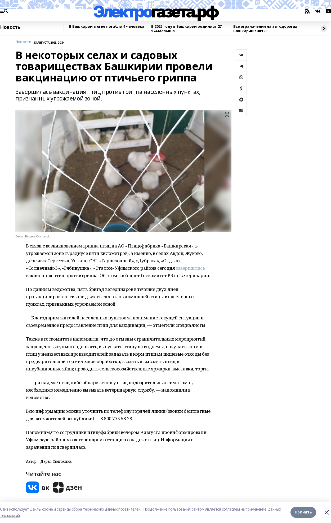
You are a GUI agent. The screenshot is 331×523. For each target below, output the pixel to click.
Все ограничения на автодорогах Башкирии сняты (265, 28)
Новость (10, 27)
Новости (23, 42)
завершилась (190, 268)
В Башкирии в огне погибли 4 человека (106, 26)
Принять (303, 512)
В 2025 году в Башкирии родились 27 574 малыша (186, 28)
